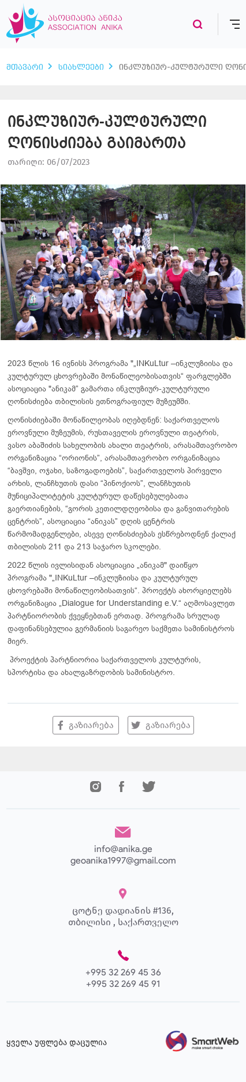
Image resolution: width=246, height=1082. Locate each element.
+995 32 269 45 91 (123, 983)
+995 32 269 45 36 (123, 972)
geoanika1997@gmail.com (123, 860)
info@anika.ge (123, 848)
